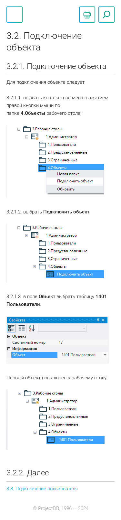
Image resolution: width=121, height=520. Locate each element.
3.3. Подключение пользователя (42, 489)
